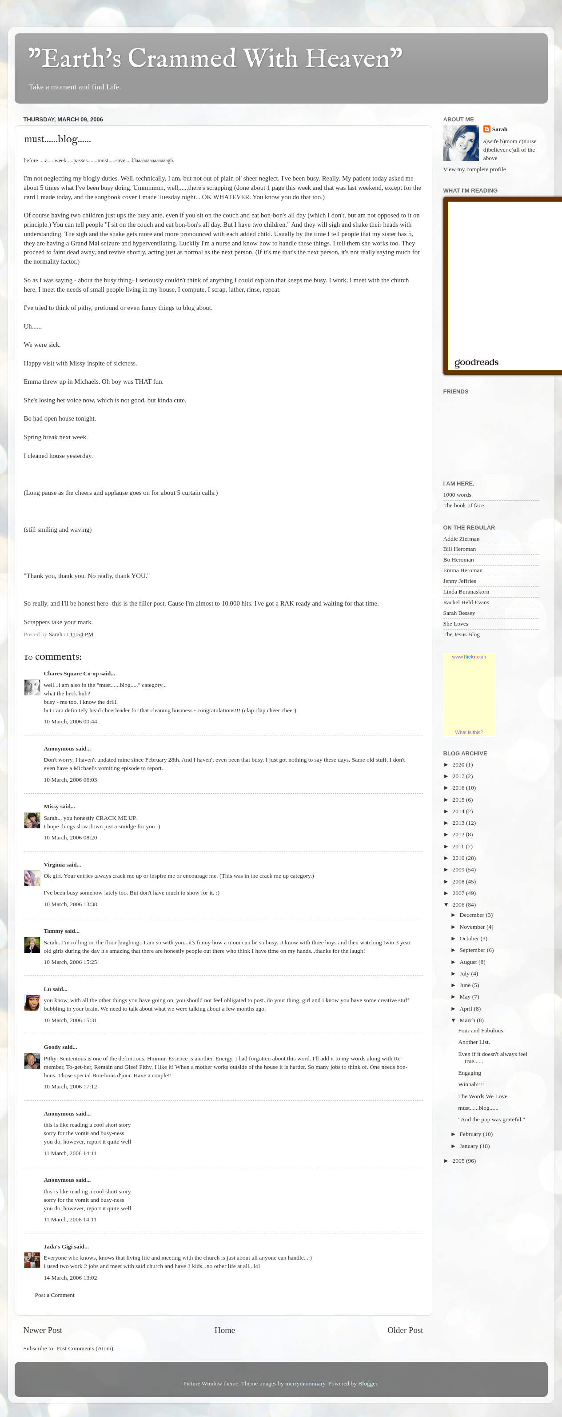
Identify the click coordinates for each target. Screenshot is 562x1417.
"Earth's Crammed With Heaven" (215, 60)
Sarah (500, 129)
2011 (459, 846)
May (466, 996)
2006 (459, 904)
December (473, 914)
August (469, 962)
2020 (459, 764)
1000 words (457, 494)
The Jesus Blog (461, 634)
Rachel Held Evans (466, 602)
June (466, 985)
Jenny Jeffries (459, 581)
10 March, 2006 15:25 (70, 962)
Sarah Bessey (459, 613)
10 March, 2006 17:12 (70, 1086)
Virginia (54, 864)
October (470, 938)
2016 (459, 787)
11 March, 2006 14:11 (70, 1153)
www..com (469, 656)
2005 (459, 1160)
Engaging (469, 1072)
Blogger (367, 1383)
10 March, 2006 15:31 (70, 1020)
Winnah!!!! (471, 1084)
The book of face (463, 505)
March (468, 1020)
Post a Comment (55, 1295)
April (467, 1008)
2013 (459, 822)
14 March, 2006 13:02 (70, 1277)
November (473, 926)
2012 (459, 834)
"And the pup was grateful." (491, 1119)
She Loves (456, 623)
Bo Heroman (458, 559)
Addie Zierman (461, 538)
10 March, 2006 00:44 (70, 721)
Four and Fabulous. (481, 1030)
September (473, 950)
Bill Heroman (459, 549)
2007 (459, 893)
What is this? (469, 732)
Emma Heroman (463, 570)
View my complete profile (474, 169)
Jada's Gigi (58, 1246)
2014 (459, 811)
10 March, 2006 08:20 (70, 837)
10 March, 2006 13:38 (70, 904)
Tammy (54, 930)
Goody (52, 1047)
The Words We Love (482, 1096)
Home (225, 1330)
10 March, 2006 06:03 (70, 779)
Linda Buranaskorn (466, 591)
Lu (48, 989)
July (465, 973)
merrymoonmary (305, 1383)
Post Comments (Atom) (84, 1348)
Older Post (405, 1330)
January (470, 1146)
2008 (459, 881)
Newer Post (43, 1330)
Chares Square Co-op (71, 673)
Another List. (474, 1042)
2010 (459, 858)
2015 (459, 799)
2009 (459, 869)
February (471, 1134)
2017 (459, 776)
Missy (51, 806)
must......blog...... (478, 1107)
